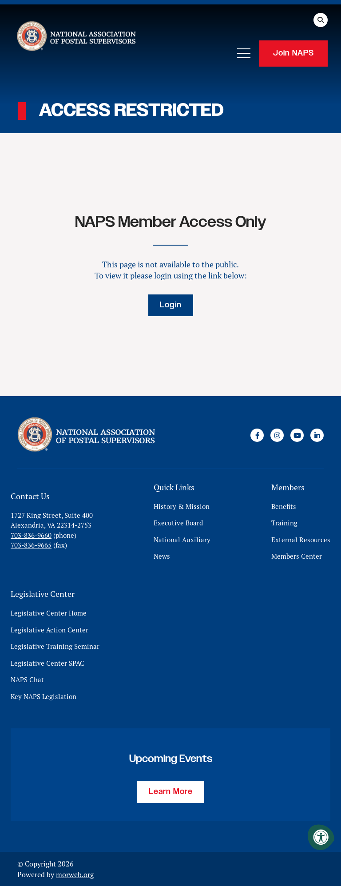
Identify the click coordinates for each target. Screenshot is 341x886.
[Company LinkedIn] (317, 435)
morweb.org (75, 874)
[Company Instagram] (277, 435)
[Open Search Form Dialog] (320, 20)
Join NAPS (293, 53)
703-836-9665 (31, 545)
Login (171, 305)
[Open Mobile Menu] (243, 53)
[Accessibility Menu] (321, 837)
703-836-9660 (31, 535)
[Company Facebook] (257, 435)
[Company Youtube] (297, 435)
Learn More (171, 791)
